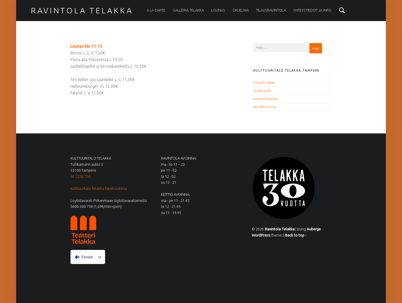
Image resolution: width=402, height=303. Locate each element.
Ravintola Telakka (82, 10)
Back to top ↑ (296, 235)
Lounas (218, 10)
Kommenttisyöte (265, 99)
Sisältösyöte (262, 90)
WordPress (261, 235)
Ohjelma (241, 10)
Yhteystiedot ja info (312, 10)
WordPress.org (264, 107)
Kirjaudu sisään (264, 82)
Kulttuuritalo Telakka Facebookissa (99, 189)
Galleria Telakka (188, 10)
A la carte (156, 10)
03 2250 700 (81, 176)
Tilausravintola (271, 10)
